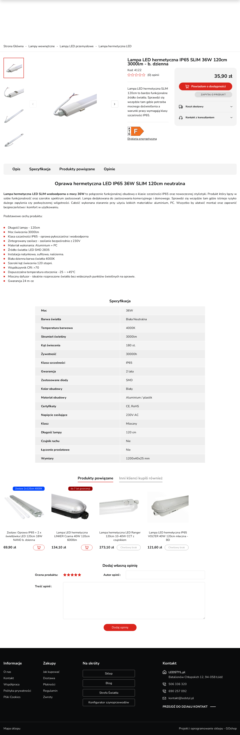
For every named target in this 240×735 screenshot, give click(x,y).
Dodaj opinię (120, 627)
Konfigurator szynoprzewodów (108, 702)
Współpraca (11, 684)
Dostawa (49, 678)
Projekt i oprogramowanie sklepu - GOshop (208, 728)
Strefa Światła (108, 693)
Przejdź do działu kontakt (185, 707)
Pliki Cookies (12, 697)
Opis (16, 169)
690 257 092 (76, 17)
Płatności (49, 684)
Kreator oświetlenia (152, 4)
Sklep (109, 674)
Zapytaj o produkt (213, 94)
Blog (109, 683)
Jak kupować (51, 672)
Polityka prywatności (17, 691)
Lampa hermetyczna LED (115, 46)
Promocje (175, 4)
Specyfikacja (40, 169)
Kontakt (9, 678)
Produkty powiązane (77, 169)
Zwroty (48, 697)
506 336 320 (76, 13)
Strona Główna (14, 46)
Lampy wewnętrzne (41, 46)
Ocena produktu (46, 575)
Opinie (109, 169)
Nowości (192, 4)
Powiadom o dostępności (208, 86)
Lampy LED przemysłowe (77, 46)
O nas (7, 672)
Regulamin (50, 691)
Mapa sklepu (12, 728)
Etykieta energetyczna (142, 139)
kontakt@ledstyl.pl (79, 20)
